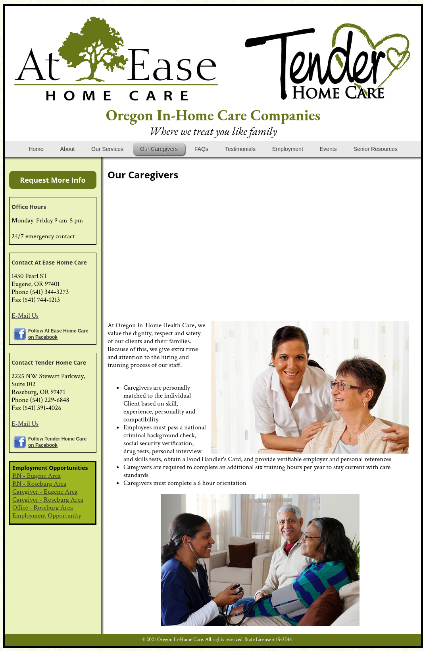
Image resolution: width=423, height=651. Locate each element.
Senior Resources (376, 149)
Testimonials (240, 149)
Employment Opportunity (46, 515)
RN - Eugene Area (36, 475)
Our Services (107, 149)
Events (328, 149)
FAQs (201, 149)
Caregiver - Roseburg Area (47, 499)
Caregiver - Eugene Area (44, 491)
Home (36, 149)
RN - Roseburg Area (39, 483)
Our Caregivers (159, 149)
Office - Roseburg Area (42, 507)
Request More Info (52, 180)
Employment (287, 149)
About (67, 149)
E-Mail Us (25, 315)
